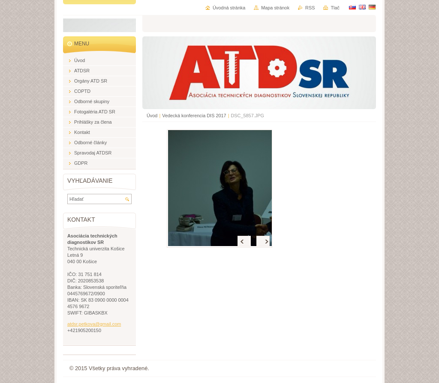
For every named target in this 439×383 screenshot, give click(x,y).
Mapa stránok (275, 7)
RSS (310, 7)
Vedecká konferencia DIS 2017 (194, 115)
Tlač (335, 7)
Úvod (152, 115)
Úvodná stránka (229, 7)
